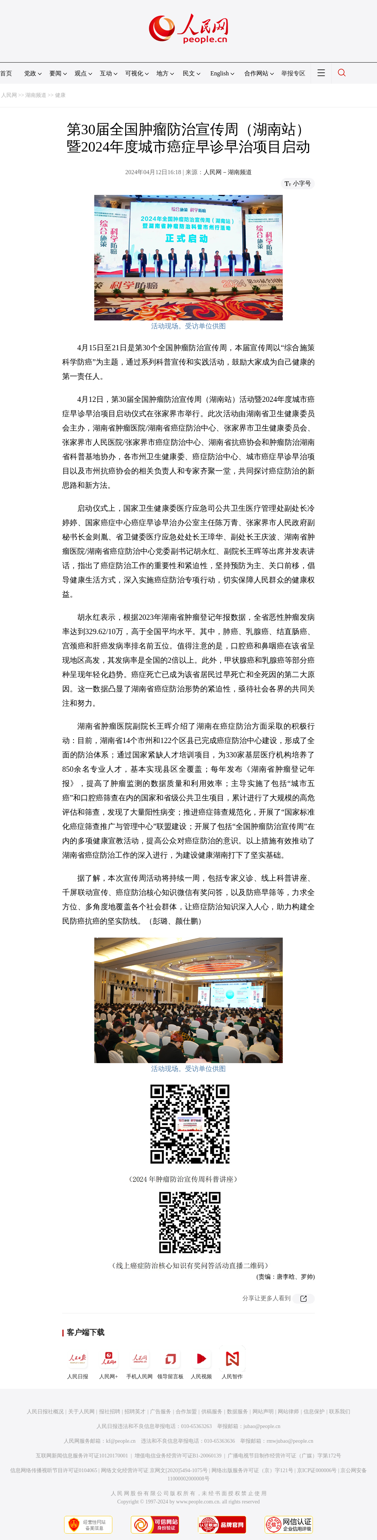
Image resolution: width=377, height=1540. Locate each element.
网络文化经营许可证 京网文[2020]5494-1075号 (154, 1470)
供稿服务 (211, 1411)
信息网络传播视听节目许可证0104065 (53, 1470)
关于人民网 (81, 1411)
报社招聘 (109, 1411)
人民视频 (201, 1362)
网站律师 (288, 1411)
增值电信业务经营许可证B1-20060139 (178, 1456)
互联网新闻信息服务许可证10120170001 (82, 1456)
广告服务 (160, 1411)
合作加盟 (186, 1411)
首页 (6, 73)
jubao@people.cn (262, 1426)
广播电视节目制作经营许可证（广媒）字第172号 (284, 1456)
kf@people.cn (121, 1441)
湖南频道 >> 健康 (45, 95)
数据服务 (237, 1411)
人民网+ (108, 1362)
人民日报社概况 (45, 1411)
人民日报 (77, 1362)
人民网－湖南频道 (228, 172)
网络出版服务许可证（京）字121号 (252, 1470)
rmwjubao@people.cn (290, 1441)
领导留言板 (170, 1362)
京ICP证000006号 (317, 1470)
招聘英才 (135, 1411)
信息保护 (314, 1411)
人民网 (9, 95)
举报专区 (293, 73)
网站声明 (263, 1411)
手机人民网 (139, 1362)
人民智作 (232, 1362)
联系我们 (339, 1411)
